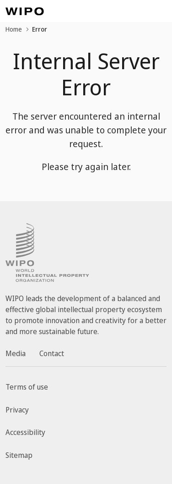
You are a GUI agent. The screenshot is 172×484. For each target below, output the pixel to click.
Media (15, 353)
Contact (51, 353)
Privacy (17, 410)
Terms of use (26, 387)
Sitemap (18, 455)
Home (13, 29)
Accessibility (25, 432)
